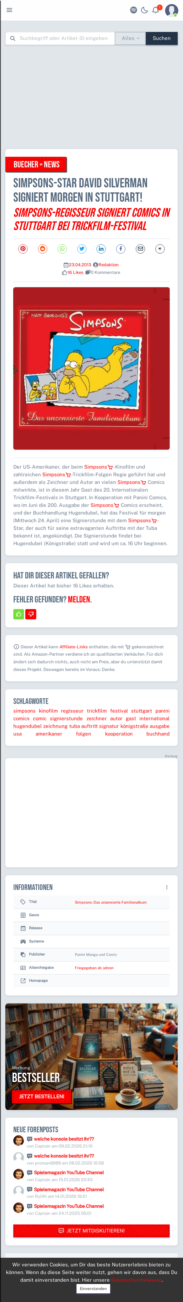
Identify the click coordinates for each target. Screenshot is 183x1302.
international (154, 718)
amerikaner (49, 734)
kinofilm (48, 711)
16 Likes (76, 272)
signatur (109, 726)
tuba (74, 726)
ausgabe (160, 726)
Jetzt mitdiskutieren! (91, 1230)
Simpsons (98, 467)
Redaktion (108, 264)
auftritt (89, 726)
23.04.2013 (80, 264)
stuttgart (141, 711)
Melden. (80, 599)
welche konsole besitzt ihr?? (64, 1139)
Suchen (162, 38)
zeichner (97, 718)
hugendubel (27, 726)
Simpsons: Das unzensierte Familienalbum (111, 902)
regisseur (72, 711)
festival (119, 711)
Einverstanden (93, 1288)
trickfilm (97, 711)
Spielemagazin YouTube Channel (69, 1172)
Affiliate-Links (74, 646)
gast (131, 718)
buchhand (158, 734)
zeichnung (55, 726)
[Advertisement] (94, 96)
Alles (128, 38)
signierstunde (66, 718)
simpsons (24, 711)
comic (40, 718)
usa (17, 734)
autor (116, 718)
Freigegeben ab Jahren (94, 968)
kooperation (119, 734)
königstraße (134, 726)
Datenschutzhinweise (136, 1280)
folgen (83, 734)
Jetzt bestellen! (41, 1096)
